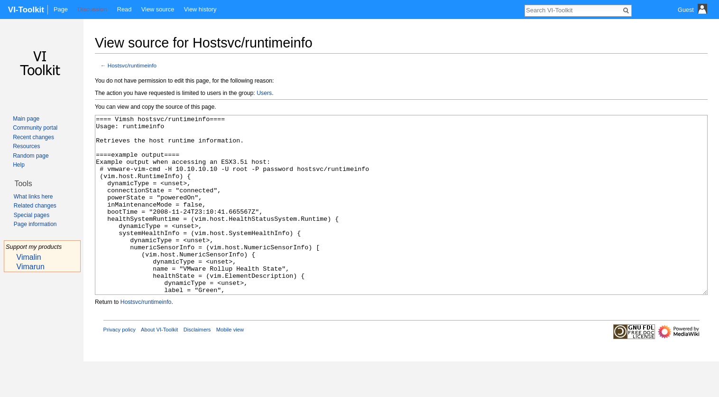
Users (264, 93)
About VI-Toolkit (159, 365)
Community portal (35, 127)
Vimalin (29, 257)
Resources (26, 146)
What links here (33, 196)
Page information (35, 224)
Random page (30, 155)
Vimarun (31, 267)
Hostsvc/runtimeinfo (132, 65)
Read (124, 9)
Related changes (35, 205)
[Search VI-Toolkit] (573, 10)
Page (61, 9)
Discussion (92, 9)
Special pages (31, 215)
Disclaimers (197, 365)
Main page (26, 118)
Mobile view (230, 365)
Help (19, 164)
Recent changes (33, 137)
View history (200, 9)
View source (157, 9)
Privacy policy (119, 365)
